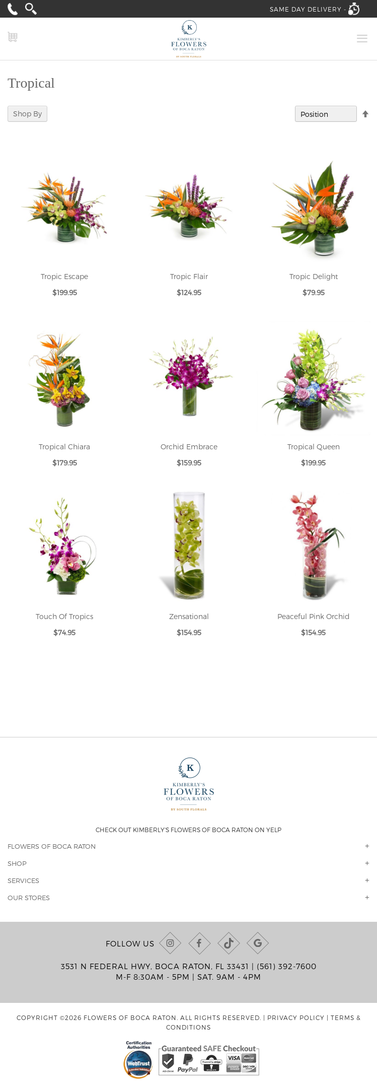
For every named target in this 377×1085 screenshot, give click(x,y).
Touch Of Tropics (64, 616)
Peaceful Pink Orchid (313, 616)
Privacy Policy (296, 1017)
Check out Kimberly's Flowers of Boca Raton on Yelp (188, 829)
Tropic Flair (189, 276)
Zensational (189, 616)
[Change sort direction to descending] (365, 114)
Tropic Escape (64, 276)
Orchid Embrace (189, 446)
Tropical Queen (313, 446)
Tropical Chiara (64, 446)
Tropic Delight (313, 276)
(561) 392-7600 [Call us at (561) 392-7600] (287, 966)
